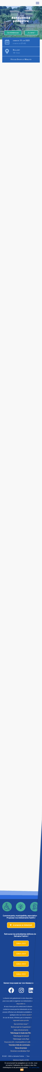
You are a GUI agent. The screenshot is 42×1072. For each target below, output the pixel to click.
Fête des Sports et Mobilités (21, 59)
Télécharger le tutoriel (21, 1036)
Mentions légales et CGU (21, 1060)
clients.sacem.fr (27, 1015)
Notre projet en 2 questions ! (21, 1027)
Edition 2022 (21, 974)
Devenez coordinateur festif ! (21, 1051)
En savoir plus (34, 1067)
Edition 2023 (21, 964)
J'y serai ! (31, 33)
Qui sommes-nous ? (21, 1024)
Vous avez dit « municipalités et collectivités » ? (21, 1042)
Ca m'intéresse (13, 33)
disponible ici (20, 1004)
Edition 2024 (21, 954)
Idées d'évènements (21, 1030)
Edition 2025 (21, 943)
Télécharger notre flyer (21, 1039)
